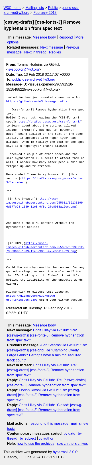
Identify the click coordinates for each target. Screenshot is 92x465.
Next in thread (35, 52)
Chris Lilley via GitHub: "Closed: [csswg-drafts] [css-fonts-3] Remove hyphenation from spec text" (44, 410)
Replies (55, 52)
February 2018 (45, 12)
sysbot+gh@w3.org (23, 69)
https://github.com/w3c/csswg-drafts (36, 102)
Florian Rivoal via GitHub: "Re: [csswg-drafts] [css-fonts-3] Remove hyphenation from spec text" (43, 395)
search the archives (72, 443)
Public (53, 8)
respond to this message (48, 423)
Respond (66, 37)
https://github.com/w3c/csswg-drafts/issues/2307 (31, 298)
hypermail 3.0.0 (65, 452)
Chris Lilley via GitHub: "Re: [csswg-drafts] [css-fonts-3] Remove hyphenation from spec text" (45, 335)
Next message (51, 47)
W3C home (12, 8)
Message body (44, 37)
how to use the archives (35, 443)
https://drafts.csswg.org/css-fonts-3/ (49, 122)
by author (46, 438)
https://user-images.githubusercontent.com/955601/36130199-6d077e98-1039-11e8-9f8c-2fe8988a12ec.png (45, 203)
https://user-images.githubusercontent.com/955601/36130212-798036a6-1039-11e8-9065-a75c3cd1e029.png (45, 247)
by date (69, 433)
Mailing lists (34, 8)
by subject (28, 438)
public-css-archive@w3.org (33, 79)
